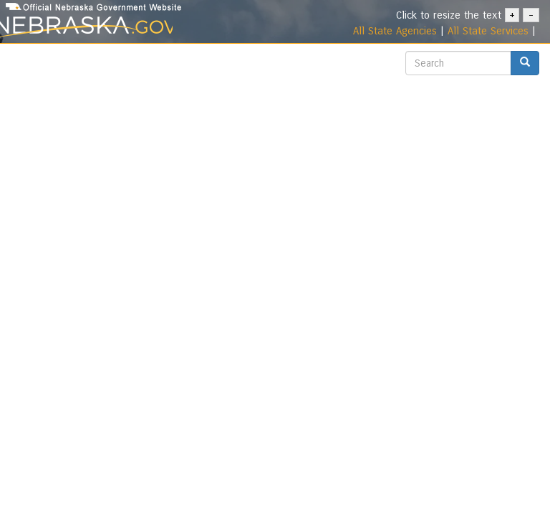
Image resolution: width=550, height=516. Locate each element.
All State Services (488, 30)
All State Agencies (395, 30)
